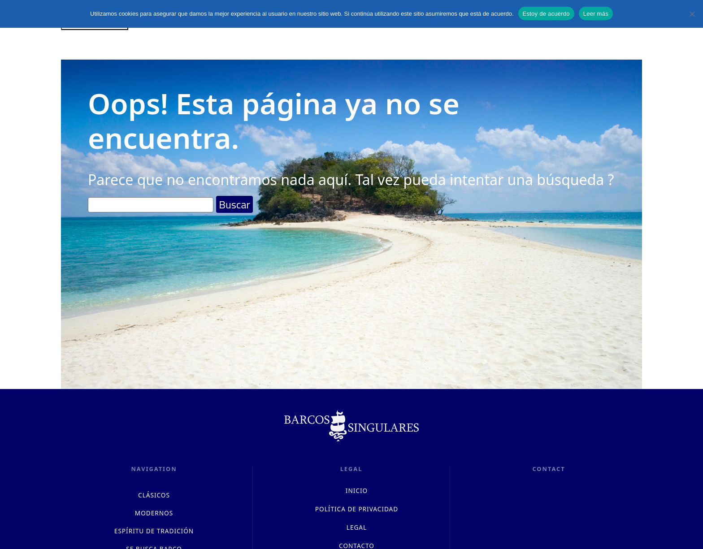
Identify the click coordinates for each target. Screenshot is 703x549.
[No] (691, 13)
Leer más (595, 13)
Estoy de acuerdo (546, 13)
